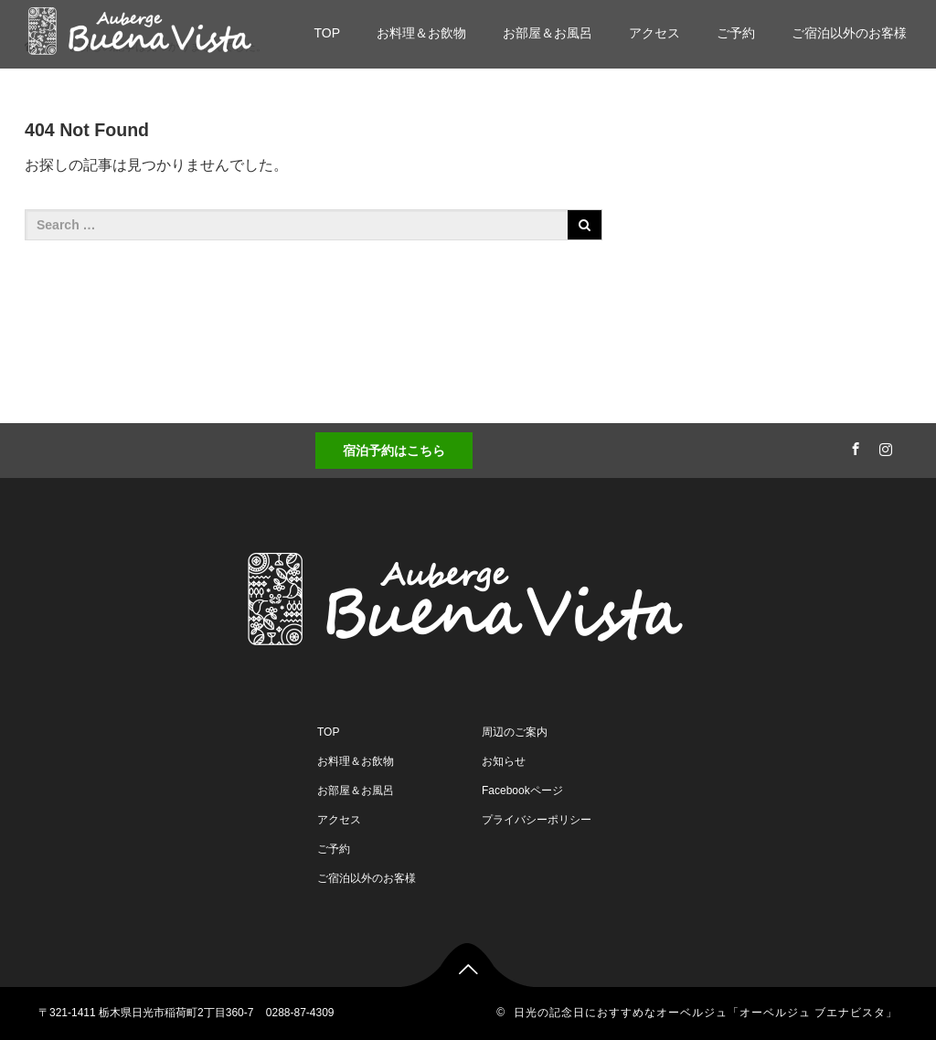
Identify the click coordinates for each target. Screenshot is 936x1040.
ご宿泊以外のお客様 (849, 33)
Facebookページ (522, 790)
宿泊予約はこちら (394, 450)
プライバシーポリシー (536, 819)
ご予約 (736, 33)
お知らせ (504, 761)
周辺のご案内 (515, 732)
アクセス (654, 33)
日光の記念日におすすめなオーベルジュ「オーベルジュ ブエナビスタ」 (706, 1012)
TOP (327, 33)
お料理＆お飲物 (421, 33)
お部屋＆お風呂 (547, 33)
